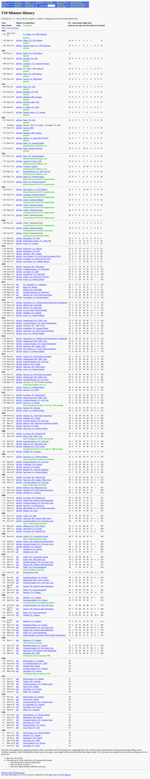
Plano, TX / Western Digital (33, 143)
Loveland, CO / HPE (31, 272)
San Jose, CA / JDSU (31, 390)
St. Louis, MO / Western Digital (35, 310)
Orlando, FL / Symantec (32, 452)
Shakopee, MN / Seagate (32, 97)
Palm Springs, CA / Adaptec (33, 661)
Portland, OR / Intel (30, 572)
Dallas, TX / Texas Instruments (34, 567)
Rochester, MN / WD (31, 102)
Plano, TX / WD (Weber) (32, 74)
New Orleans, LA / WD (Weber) (35, 189)
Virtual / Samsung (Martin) (33, 200)
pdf (17, 40)
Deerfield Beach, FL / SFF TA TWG (36, 172)
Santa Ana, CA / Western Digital (35, 428)
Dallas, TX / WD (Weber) (32, 40)
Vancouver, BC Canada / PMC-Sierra (37, 480)
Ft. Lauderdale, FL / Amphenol (34, 285)
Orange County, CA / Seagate (34, 112)
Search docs (30, 6)
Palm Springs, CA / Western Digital (36, 715)
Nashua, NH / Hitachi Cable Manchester (38, 500)
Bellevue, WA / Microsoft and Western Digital (40, 423)
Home (4, 2)
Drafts (28, 2)
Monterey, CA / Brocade (32, 547)
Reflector (50, 2)
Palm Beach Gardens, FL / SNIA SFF (37, 241)
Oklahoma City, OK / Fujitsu (34, 446)
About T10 (5, 4)
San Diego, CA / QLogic (32, 671)
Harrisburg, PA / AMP (31, 653)
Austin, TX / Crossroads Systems (35, 536)
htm (20, 40)
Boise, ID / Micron (30, 287)
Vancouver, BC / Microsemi (33, 267)
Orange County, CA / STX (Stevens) (37, 46)
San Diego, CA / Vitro (31, 746)
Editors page (62, 6)
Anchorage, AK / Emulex (32, 464)
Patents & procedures (79, 4)
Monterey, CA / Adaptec (32, 598)
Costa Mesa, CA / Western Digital (36, 297)
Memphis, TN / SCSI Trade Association (38, 490)
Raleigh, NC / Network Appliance (36, 470)
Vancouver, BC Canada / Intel (34, 346)
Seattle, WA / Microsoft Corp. (34, 559)
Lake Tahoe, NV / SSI (31, 728)
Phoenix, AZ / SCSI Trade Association (37, 295)
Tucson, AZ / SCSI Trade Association (37, 356)
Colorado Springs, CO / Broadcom (36, 269)
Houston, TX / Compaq (32, 592)
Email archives (62, 2)
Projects (18, 2)
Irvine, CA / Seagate (30, 243)
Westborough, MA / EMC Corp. (35, 321)
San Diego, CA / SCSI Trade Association (38, 331)
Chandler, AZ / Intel (30, 552)
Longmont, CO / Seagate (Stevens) (36, 64)
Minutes (18, 6)
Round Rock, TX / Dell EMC (34, 274)
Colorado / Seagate (30, 166)
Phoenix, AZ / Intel (30, 511)
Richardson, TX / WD (31, 238)
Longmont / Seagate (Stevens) (34, 195)
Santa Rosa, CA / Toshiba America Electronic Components (45, 303)
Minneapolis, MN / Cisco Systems (36, 580)
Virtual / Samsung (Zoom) (33, 205)
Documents (30, 4)
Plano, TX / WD (29, 87)
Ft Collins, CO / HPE (31, 107)
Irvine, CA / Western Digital (33, 279)
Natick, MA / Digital (31, 687)
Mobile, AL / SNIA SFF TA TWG (36, 138)
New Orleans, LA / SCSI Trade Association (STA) (42, 256)
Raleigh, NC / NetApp (31, 408)
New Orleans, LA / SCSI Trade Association (39, 349)
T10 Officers (66, 775)
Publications (41, 2)
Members (61, 4)
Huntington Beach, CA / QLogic (35, 577)
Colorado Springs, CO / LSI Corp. (36, 362)
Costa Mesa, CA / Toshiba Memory (36, 261)
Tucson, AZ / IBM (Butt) (32, 79)
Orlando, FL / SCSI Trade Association (37, 416)
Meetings (19, 4)
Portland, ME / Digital (31, 666)
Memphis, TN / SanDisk (32, 313)
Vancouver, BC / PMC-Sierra (34, 367)
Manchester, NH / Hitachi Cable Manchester (39, 651)
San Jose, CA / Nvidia (31, 403)
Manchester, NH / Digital (32, 717)
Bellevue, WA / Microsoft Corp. (35, 444)
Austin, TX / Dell (29, 516)
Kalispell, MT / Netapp (31, 418)
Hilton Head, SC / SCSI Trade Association (39, 508)
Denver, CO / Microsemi (32, 308)
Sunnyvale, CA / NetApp (32, 249)
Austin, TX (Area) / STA (32, 161)
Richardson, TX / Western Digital (35, 328)
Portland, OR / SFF (30, 58)
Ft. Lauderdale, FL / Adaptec (34, 705)
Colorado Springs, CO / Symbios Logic (38, 684)
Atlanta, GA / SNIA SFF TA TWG (36, 277)
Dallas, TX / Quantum (31, 692)
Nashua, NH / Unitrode (31, 681)
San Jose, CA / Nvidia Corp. (33, 506)
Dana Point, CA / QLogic (32, 529)
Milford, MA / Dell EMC (32, 290)
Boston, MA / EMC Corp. (32, 436)
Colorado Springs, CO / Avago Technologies (39, 323)
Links (3, 6)
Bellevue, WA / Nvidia (31, 364)
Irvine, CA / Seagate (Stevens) (34, 182)
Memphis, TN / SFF (30, 92)
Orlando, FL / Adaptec (31, 615)
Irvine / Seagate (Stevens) (32, 148)
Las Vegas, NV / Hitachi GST (34, 395)
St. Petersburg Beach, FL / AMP (35, 663)
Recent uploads (77, 2)
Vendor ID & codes (78, 6)
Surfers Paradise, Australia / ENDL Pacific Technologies (44, 635)
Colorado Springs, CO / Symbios (35, 669)
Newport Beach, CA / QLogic (34, 725)
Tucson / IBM (28, 128)
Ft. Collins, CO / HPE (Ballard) (35, 34)
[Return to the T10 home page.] (13, 773)
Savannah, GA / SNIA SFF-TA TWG (37, 259)
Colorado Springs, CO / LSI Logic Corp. (38, 503)
